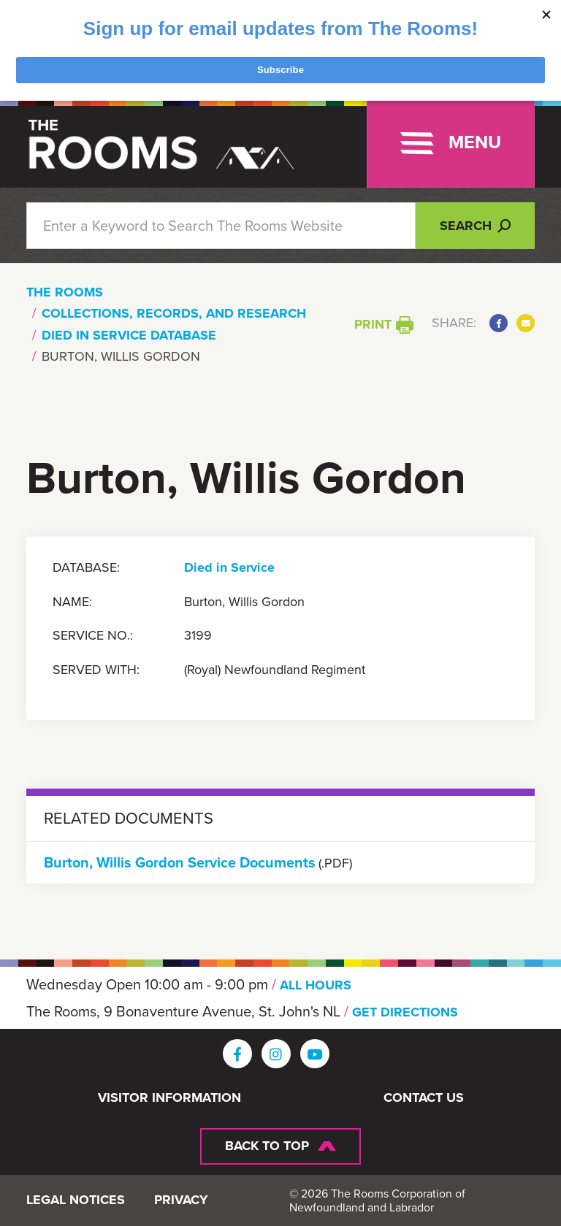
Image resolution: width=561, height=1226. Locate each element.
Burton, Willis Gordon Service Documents (180, 862)
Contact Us (423, 1098)
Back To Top (267, 1145)
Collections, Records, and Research (174, 313)
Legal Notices (75, 1200)
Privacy (181, 1200)
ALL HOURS (315, 985)
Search (475, 225)
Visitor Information (169, 1098)
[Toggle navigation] (451, 143)
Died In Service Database (129, 335)
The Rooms (64, 292)
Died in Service (229, 568)
